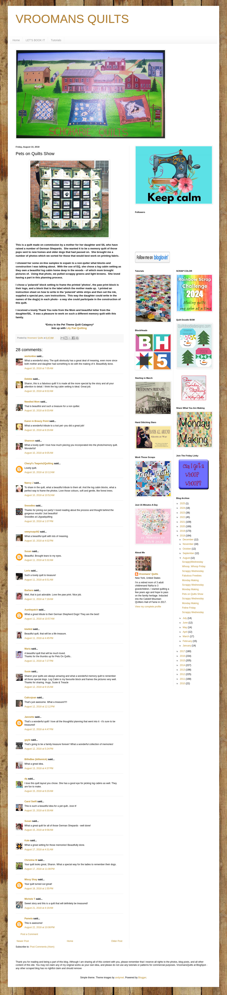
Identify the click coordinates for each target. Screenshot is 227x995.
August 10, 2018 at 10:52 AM (39, 495)
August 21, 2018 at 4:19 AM (38, 908)
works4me (30, 356)
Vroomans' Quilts (148, 574)
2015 (183, 660)
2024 (183, 508)
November (188, 544)
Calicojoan (30, 697)
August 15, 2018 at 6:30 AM (38, 810)
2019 (183, 531)
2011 (183, 679)
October (187, 548)
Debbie (28, 379)
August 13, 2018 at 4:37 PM (38, 768)
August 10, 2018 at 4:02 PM (38, 540)
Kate (27, 840)
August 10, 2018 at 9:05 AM (38, 453)
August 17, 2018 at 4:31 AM (38, 849)
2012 (183, 674)
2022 (183, 517)
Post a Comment (29, 934)
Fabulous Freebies (191, 575)
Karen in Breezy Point (36, 421)
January (187, 645)
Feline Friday (188, 607)
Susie (27, 671)
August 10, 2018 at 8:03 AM (38, 410)
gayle (27, 740)
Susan (28, 551)
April (185, 632)
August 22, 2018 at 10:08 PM (39, 927)
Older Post (116, 941)
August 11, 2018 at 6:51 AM (38, 579)
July (185, 618)
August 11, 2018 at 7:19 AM (38, 599)
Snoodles (29, 505)
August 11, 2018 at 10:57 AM (39, 618)
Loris (27, 570)
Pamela (28, 918)
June (185, 622)
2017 (183, 651)
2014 (183, 665)
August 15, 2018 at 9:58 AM (38, 830)
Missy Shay (30, 879)
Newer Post (23, 941)
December (188, 539)
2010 (183, 683)
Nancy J (28, 483)
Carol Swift (30, 801)
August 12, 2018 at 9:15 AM (38, 687)
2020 (183, 526)
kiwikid (28, 629)
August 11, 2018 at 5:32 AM (38, 560)
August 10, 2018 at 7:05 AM (38, 368)
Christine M (30, 860)
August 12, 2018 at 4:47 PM (38, 729)
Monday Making (190, 580)
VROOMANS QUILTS (72, 18)
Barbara (28, 590)
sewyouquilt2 (31, 531)
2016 (183, 656)
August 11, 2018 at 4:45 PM (38, 638)
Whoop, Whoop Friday (193, 566)
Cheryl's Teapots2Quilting (38, 463)
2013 (183, 669)
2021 (183, 522)
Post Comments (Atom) (42, 946)
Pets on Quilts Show (192, 594)
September (189, 553)
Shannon (29, 440)
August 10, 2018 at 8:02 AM (38, 391)
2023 (183, 512)
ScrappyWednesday (192, 562)
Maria (27, 648)
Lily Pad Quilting (76, 328)
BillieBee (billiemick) (35, 759)
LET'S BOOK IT (35, 40)
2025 (183, 503)
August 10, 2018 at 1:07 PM (38, 521)
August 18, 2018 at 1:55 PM (38, 888)
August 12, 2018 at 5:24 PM (38, 748)
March (186, 636)
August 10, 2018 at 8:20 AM (38, 430)
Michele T (29, 899)
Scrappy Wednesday (193, 571)
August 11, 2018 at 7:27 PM (38, 661)
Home (16, 40)
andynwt (119, 977)
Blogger (142, 977)
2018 (183, 535)
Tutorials (56, 40)
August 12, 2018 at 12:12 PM (39, 706)
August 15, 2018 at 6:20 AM (38, 791)
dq (25, 778)
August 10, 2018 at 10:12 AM (39, 472)
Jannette (29, 717)
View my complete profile (148, 606)
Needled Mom (32, 401)
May (185, 627)
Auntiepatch (31, 609)
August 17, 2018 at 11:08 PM (39, 869)
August (187, 558)
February (188, 641)
